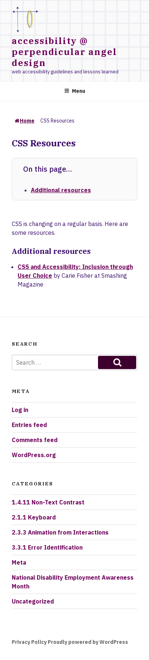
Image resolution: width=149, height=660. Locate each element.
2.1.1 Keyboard (34, 517)
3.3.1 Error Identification (47, 547)
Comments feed (35, 440)
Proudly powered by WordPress (88, 642)
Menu (74, 91)
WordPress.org (34, 455)
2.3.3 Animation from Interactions (60, 532)
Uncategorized (33, 601)
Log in (20, 409)
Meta (19, 562)
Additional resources (61, 190)
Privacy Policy (29, 642)
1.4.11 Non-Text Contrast (48, 502)
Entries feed (29, 425)
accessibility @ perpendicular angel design (64, 52)
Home (24, 120)
